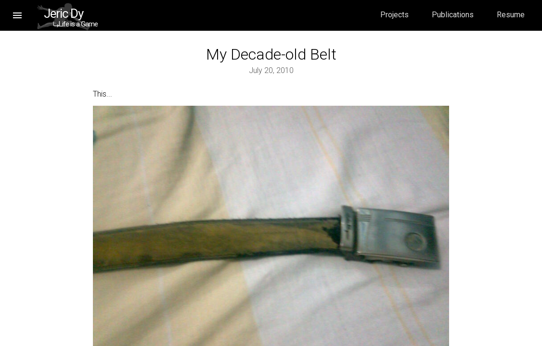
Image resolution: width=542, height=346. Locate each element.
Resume (511, 14)
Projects (394, 14)
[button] (17, 15)
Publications (453, 14)
